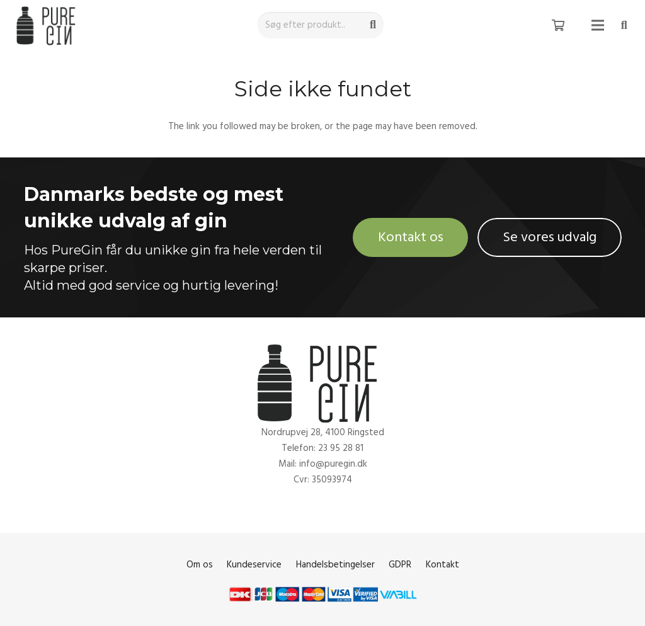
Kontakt (442, 564)
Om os (199, 564)
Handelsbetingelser (335, 564)
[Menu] (598, 25)
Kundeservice (254, 564)
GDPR (400, 564)
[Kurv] (558, 25)
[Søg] (373, 25)
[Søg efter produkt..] (321, 25)
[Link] (48, 25)
